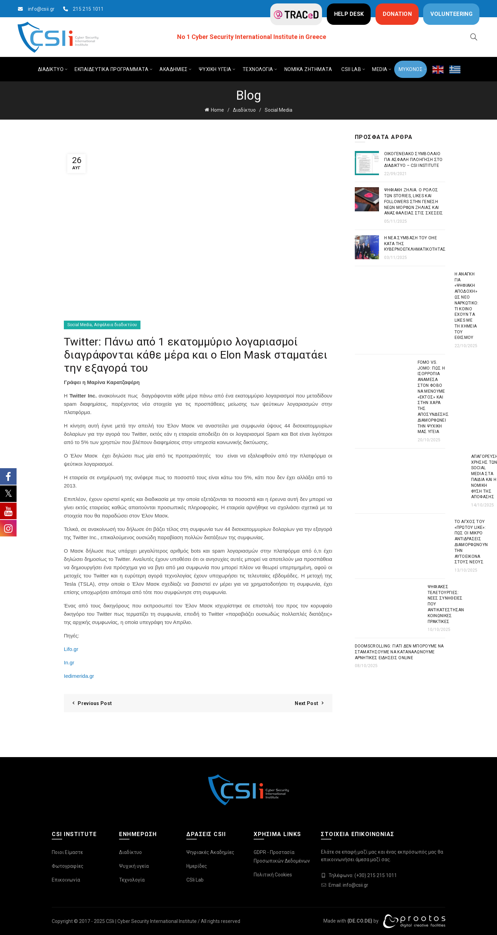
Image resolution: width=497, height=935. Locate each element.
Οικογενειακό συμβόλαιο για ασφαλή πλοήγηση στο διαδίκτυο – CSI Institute (413, 159)
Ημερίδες (196, 866)
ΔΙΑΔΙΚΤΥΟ (51, 69)
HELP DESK (349, 14)
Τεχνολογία (132, 880)
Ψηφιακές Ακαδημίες (210, 852)
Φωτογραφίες (68, 866)
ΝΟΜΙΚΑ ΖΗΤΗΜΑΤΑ (308, 69)
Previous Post (95, 703)
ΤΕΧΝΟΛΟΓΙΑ (258, 69)
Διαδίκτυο (244, 110)
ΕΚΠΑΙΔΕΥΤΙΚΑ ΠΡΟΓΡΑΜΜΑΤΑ (111, 69)
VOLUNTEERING (451, 14)
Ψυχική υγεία (134, 866)
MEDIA (380, 69)
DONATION (397, 14)
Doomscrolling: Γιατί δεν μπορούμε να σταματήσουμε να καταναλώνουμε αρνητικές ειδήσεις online (399, 652)
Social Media (278, 110)
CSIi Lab (195, 880)
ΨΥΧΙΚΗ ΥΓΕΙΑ (215, 69)
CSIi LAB (351, 69)
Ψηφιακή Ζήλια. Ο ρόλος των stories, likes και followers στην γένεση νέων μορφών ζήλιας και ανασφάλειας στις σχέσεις (413, 201)
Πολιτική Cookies (273, 874)
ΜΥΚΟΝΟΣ (411, 69)
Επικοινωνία (66, 880)
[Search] (473, 37)
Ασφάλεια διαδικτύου (115, 324)
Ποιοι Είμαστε (67, 852)
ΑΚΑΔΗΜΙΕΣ (173, 69)
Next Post (306, 703)
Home (217, 110)
